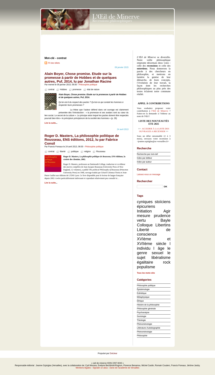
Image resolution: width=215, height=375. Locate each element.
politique (75, 151)
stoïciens (162, 201)
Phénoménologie (144, 324)
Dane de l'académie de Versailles (124, 368)
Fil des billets (54, 63)
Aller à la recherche (205, 2)
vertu (141, 220)
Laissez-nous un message (148, 174)
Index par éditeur (144, 158)
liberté (63, 151)
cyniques (145, 201)
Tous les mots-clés (146, 273)
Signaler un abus (100, 368)
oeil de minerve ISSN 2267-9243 (107, 28)
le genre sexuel (153, 250)
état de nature (93, 89)
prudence (162, 215)
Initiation (144, 211)
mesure (143, 215)
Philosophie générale (146, 308)
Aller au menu (188, 2)
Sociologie (141, 316)
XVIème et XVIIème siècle (153, 241)
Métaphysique (143, 297)
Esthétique (141, 293)
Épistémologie (143, 289)
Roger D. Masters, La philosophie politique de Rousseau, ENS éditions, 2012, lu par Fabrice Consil (82, 139)
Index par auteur (144, 162)
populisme (146, 267)
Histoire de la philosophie (148, 305)
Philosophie (142, 335)
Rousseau (100, 151)
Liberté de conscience (153, 232)
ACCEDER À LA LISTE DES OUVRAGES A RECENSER (154, 130)
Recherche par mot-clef (147, 154)
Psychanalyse (143, 312)
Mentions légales (83, 368)
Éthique (140, 301)
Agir (166, 211)
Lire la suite (50, 123)
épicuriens (146, 206)
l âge (158, 248)
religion (87, 151)
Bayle (165, 220)
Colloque (145, 225)
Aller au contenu (173, 2)
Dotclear (113, 353)
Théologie (141, 320)
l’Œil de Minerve (159, 111)
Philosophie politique (88, 84)
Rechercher (144, 181)
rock (166, 262)
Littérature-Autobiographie (148, 328)
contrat (51, 89)
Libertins (162, 225)
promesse (77, 89)
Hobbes (63, 89)
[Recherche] (150, 186)
